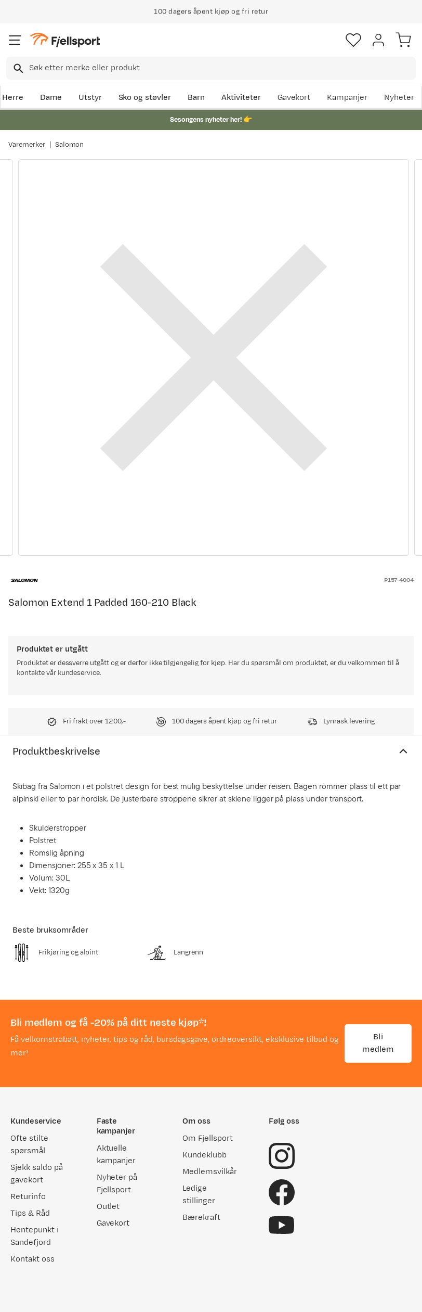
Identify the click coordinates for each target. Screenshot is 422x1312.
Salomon (69, 144)
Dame (51, 97)
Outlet (108, 1206)
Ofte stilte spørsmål (29, 1144)
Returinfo (28, 1196)
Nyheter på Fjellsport (117, 1183)
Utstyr (90, 97)
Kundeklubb (204, 1155)
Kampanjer (347, 97)
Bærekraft (201, 1217)
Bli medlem (377, 1043)
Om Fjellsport (207, 1138)
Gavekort (294, 97)
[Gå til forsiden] (65, 40)
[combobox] (211, 68)
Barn (196, 97)
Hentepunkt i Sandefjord (34, 1236)
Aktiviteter (241, 97)
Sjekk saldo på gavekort (36, 1174)
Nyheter (399, 97)
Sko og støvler (145, 97)
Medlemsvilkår (209, 1171)
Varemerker (26, 144)
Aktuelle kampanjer (116, 1154)
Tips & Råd (30, 1213)
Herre (12, 97)
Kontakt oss (32, 1259)
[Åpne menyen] (15, 40)
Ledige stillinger (198, 1194)
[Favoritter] (353, 40)
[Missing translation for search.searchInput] (17, 68)
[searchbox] (221, 68)
